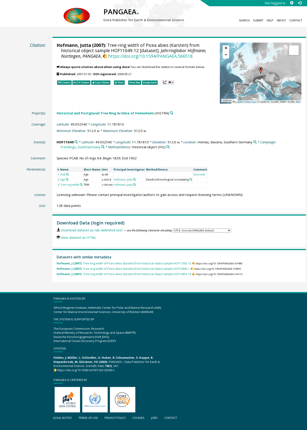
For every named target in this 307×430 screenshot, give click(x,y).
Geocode (199, 174)
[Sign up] (292, 3)
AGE (62, 174)
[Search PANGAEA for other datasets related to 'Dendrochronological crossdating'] (191, 179)
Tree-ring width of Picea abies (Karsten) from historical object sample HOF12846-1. (123, 269)
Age (62, 179)
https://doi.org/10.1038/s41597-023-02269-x (86, 370)
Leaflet (238, 102)
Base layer (251, 102)
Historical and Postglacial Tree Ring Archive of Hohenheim (105, 113)
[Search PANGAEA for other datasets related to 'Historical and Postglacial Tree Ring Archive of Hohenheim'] (171, 113)
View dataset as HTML (78, 237)
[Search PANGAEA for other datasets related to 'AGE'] (67, 174)
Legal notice (62, 418)
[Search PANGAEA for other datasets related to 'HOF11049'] (76, 142)
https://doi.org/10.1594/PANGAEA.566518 (150, 56)
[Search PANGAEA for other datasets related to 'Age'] (67, 179)
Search (244, 20)
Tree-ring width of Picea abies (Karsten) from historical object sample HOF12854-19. (124, 274)
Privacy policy (115, 418)
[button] (260, 70)
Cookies (138, 418)
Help (270, 20)
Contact (295, 20)
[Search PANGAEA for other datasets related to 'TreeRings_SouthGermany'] (103, 147)
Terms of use (88, 418)
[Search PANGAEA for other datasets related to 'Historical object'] (168, 147)
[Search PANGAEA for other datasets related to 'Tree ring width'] (81, 184)
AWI (298, 102)
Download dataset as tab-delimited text (92, 230)
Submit (258, 20)
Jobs (154, 418)
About (281, 20)
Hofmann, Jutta (74, 45)
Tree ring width (69, 185)
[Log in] (300, 3)
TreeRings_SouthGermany (80, 147)
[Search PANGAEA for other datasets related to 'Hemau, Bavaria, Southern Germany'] (255, 142)
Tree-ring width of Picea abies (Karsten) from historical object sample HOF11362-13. (124, 263)
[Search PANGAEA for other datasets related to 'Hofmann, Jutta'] (134, 179)
